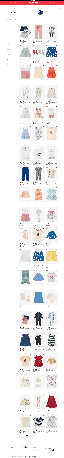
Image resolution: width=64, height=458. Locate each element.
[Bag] (53, 2)
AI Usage (35, 456)
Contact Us (23, 444)
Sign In (1, 2)
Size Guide (11, 450)
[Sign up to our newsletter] (53, 450)
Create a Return (12, 447)
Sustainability (34, 447)
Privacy (32, 456)
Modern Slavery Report (36, 450)
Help (10, 451)
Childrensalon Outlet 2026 (19, 456)
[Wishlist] (51, 2)
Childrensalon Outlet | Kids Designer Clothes (32, 3)
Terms (29, 456)
